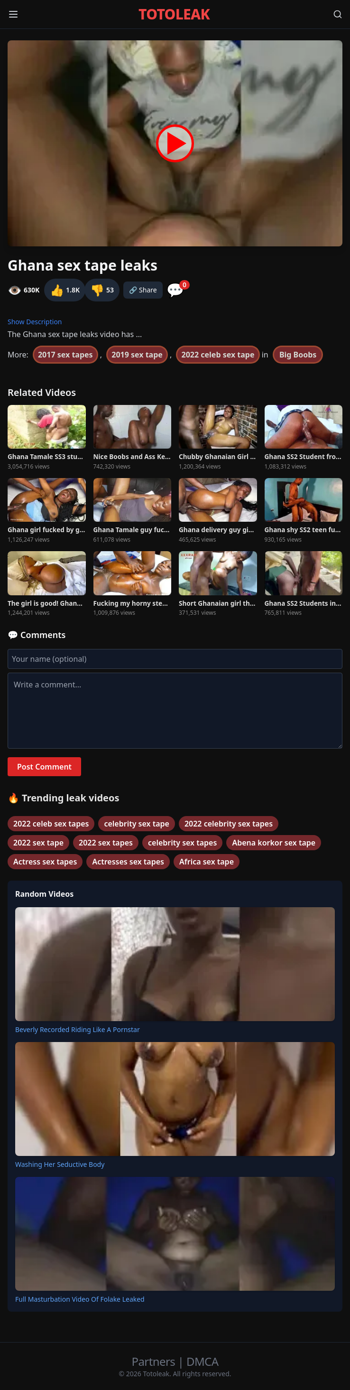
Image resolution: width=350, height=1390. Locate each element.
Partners (155, 1361)
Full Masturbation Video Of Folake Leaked (80, 1299)
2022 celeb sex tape (217, 354)
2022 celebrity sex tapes (228, 823)
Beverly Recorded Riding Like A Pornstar (77, 1029)
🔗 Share (143, 289)
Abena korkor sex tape (273, 842)
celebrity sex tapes (182, 842)
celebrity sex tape (136, 823)
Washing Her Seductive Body (59, 1164)
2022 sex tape (38, 842)
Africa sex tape (206, 861)
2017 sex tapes (65, 354)
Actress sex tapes (45, 861)
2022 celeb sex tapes (51, 823)
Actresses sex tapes (128, 861)
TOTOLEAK (174, 14)
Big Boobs (297, 354)
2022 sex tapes (106, 842)
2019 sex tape (137, 354)
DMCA (202, 1361)
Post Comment (44, 766)
